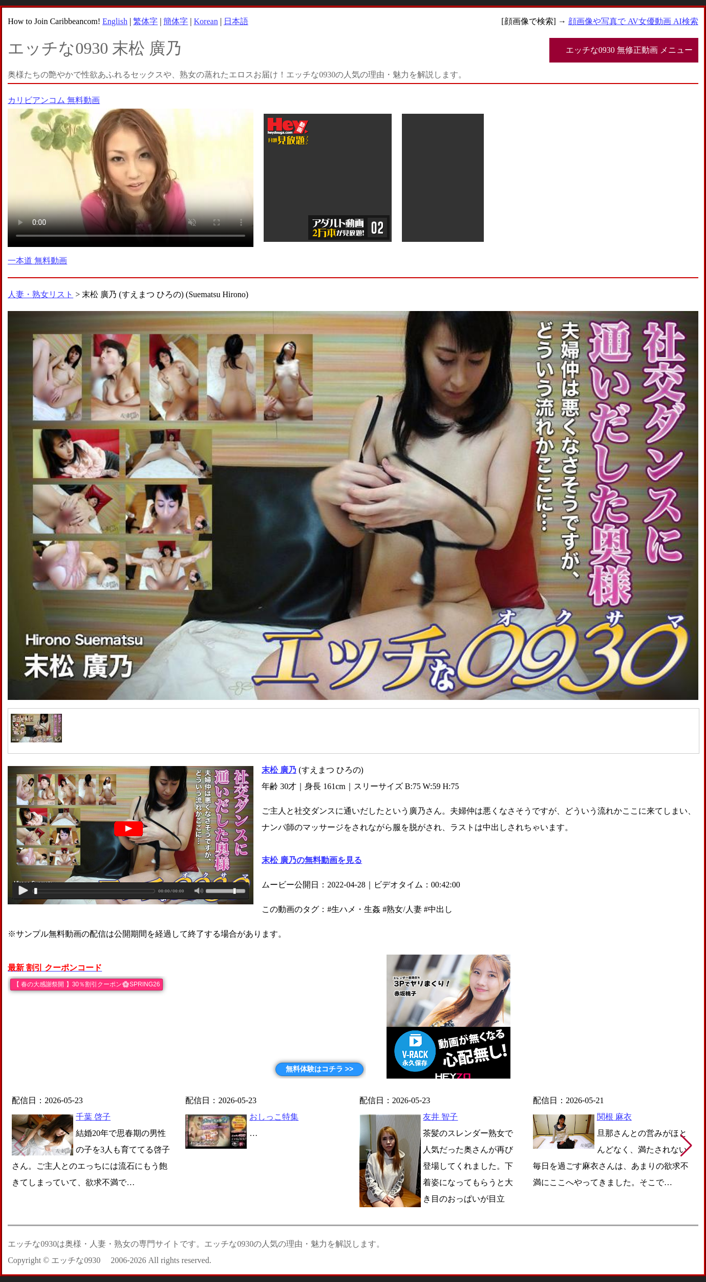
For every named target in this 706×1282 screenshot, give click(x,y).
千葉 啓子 (93, 1116)
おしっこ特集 (273, 1116)
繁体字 (145, 21)
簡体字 (175, 21)
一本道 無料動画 (37, 260)
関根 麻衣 (614, 1116)
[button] (686, 1145)
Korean (206, 21)
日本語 (236, 21)
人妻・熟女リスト (40, 294)
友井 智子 (440, 1116)
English (114, 21)
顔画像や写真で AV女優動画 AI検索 (633, 21)
